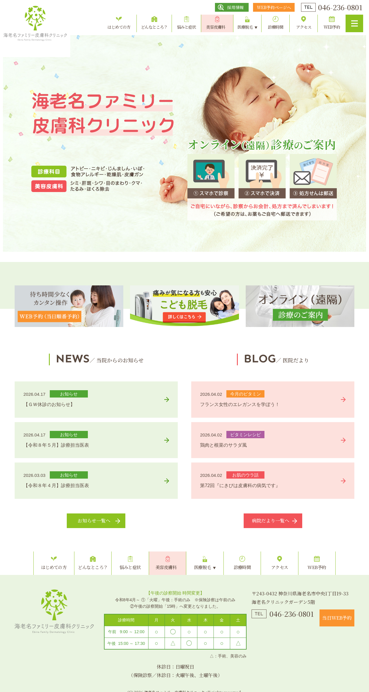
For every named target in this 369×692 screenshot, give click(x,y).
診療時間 (275, 27)
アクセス (303, 27)
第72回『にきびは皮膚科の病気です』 (240, 485)
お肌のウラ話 (245, 474)
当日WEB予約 (337, 617)
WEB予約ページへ (274, 7)
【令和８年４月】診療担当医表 (56, 485)
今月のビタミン (245, 393)
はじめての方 (118, 27)
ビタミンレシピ (245, 434)
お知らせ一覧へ (94, 520)
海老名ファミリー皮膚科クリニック (54, 611)
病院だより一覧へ (270, 520)
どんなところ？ (154, 27)
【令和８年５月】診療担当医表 (56, 445)
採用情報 (235, 7)
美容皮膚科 (215, 27)
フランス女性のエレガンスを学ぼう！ (240, 404)
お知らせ (69, 393)
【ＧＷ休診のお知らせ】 (49, 404)
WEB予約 (332, 27)
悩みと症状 (186, 27)
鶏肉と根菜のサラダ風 (223, 445)
